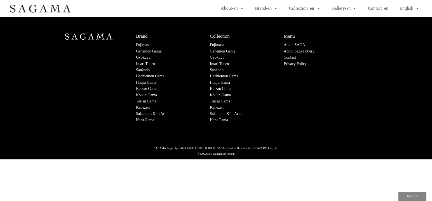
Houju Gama (146, 82)
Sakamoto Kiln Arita (152, 114)
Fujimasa (143, 45)
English (409, 8)
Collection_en (304, 8)
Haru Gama (145, 120)
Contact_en (378, 8)
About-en (232, 8)
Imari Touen (145, 64)
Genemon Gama (148, 51)
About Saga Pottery (299, 51)
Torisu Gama (146, 101)
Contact (290, 57)
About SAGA (294, 45)
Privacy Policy (295, 64)
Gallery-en (344, 8)
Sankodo (143, 70)
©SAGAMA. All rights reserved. (216, 153)
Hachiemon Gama (150, 76)
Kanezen (143, 107)
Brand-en (266, 8)
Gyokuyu (143, 57)
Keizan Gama (147, 89)
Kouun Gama (146, 95)
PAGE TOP (412, 196)
